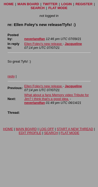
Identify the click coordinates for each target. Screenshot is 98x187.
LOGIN (66, 4)
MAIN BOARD (28, 4)
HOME (8, 4)
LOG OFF (46, 129)
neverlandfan (34, 39)
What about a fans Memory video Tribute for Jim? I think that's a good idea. (56, 97)
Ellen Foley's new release (43, 44)
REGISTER (83, 4)
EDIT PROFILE (30, 133)
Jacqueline (73, 44)
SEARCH (38, 8)
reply (11, 76)
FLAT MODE (57, 8)
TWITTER (50, 4)
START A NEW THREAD (75, 129)
